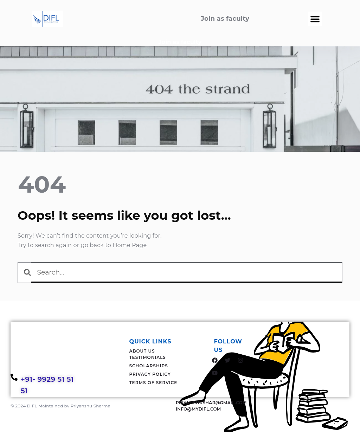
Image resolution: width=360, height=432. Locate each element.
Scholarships (148, 365)
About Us (142, 351)
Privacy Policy (150, 374)
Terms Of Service (153, 382)
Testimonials (147, 357)
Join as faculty (180, 42)
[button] (315, 19)
